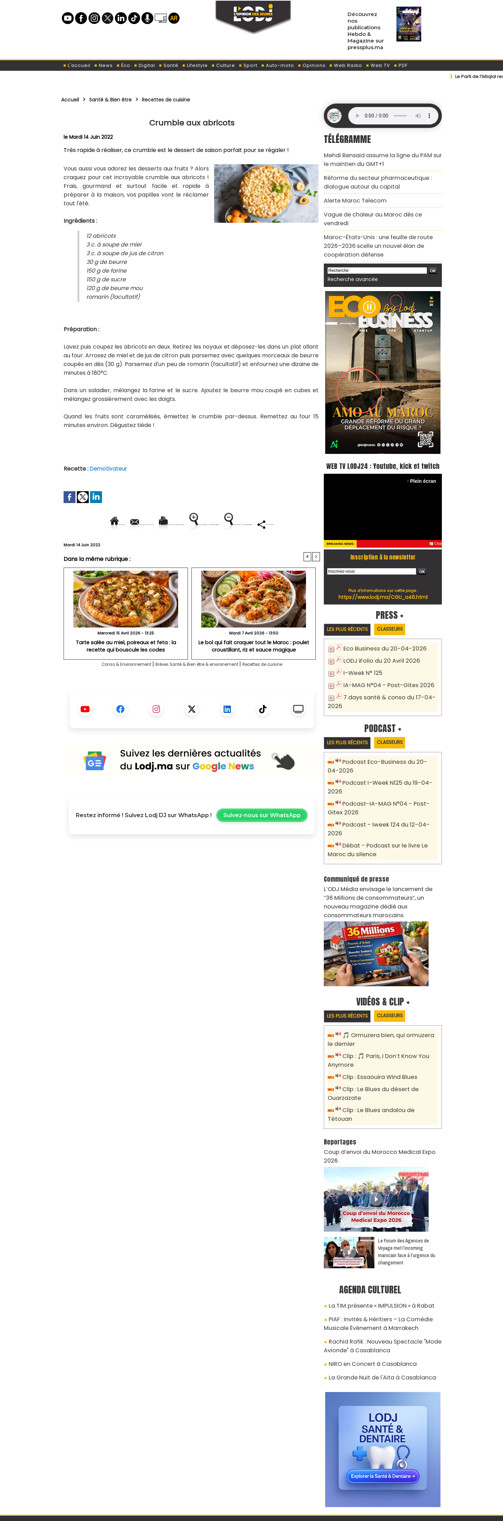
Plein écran (425, 472)
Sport (248, 65)
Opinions (312, 65)
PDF (401, 65)
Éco (123, 65)
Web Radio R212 (394, 1482)
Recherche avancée (349, 257)
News (103, 65)
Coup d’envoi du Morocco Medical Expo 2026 (378, 1100)
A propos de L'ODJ (110, 1479)
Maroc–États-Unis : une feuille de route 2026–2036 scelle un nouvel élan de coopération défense (379, 226)
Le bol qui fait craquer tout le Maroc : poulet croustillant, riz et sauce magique (253, 669)
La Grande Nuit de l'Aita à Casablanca (374, 1308)
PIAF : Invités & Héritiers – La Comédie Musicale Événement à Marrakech (383, 1260)
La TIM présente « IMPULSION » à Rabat (374, 1244)
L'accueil (76, 65)
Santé (168, 65)
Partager (236, 548)
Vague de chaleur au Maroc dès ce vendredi (378, 206)
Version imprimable (195, 524)
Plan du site (233, 1512)
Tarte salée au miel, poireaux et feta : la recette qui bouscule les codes (126, 669)
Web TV (378, 65)
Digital (144, 65)
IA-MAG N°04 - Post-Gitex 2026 (383, 675)
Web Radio (345, 65)
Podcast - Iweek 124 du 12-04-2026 (387, 802)
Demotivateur (109, 469)
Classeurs (399, 620)
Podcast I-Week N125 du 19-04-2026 (389, 771)
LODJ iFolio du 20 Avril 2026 (376, 652)
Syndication (269, 1512)
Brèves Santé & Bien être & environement (199, 688)
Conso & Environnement (104, 688)
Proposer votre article (204, 1479)
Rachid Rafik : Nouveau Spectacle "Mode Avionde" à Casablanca (375, 1280)
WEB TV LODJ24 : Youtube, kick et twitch (383, 450)
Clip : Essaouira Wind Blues (376, 1038)
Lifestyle (195, 65)
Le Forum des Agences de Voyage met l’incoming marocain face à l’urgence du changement (406, 1191)
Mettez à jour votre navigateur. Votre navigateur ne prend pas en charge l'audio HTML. (393, 115)
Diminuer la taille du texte (174, 548)
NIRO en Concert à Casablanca (366, 1295)
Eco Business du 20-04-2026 (379, 640)
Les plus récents (350, 621)
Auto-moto (277, 65)
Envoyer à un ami (128, 524)
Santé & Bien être (119, 99)
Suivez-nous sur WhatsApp (262, 839)
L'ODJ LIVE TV (297, 1479)
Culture (223, 65)
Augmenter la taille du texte (275, 524)
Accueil (72, 99)
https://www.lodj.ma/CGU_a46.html (383, 588)
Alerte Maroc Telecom (351, 194)
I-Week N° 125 (361, 663)
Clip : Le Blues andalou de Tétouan (386, 1069)
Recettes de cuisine (186, 99)
